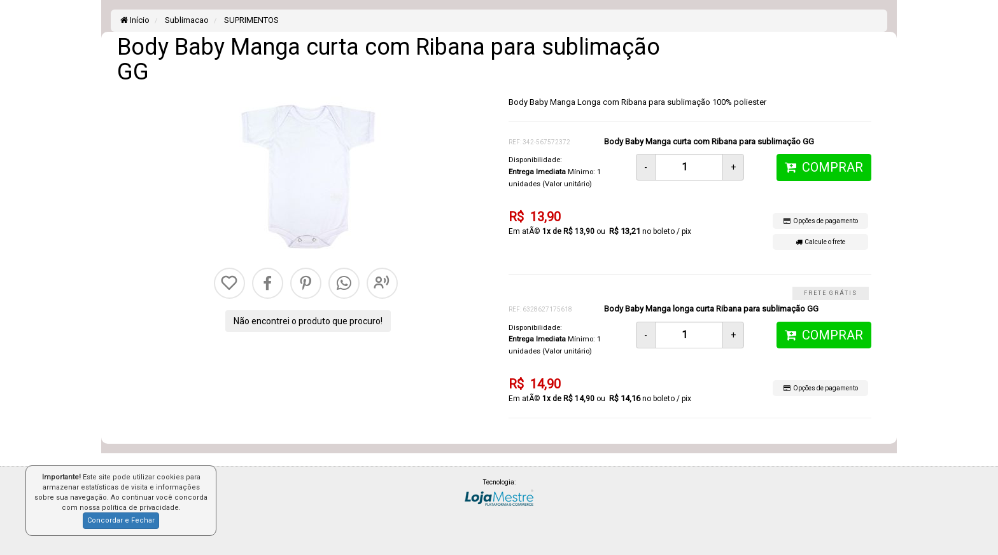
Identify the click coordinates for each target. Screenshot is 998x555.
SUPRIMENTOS (250, 20)
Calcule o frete (820, 241)
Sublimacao (186, 20)
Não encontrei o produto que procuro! (308, 321)
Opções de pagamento (821, 220)
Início (135, 20)
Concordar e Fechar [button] (121, 520)
